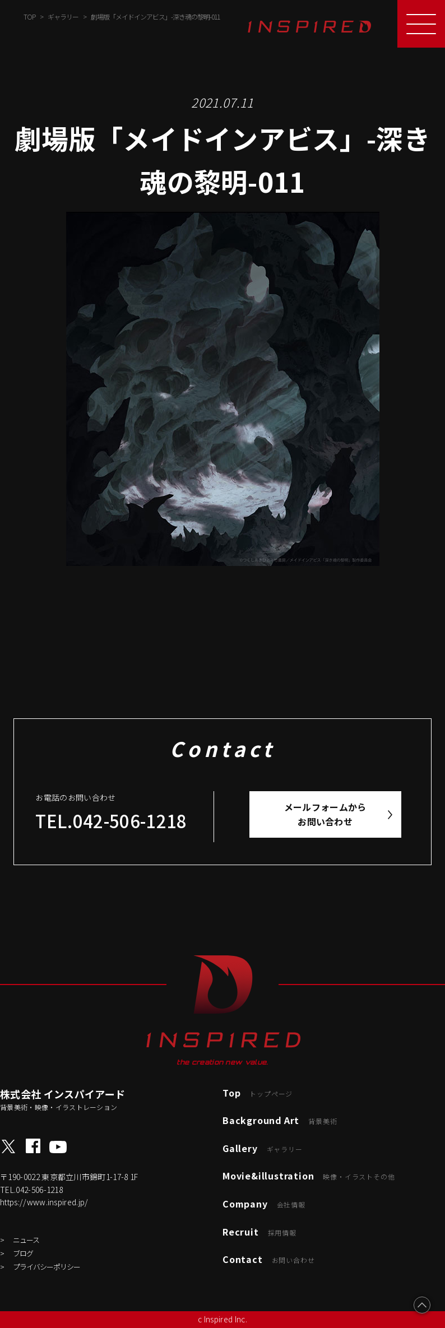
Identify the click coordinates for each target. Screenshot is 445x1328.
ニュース (26, 1239)
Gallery (262, 1148)
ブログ (23, 1253)
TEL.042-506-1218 (111, 821)
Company (263, 1203)
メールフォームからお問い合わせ (325, 814)
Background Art (279, 1120)
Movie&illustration (308, 1175)
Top (257, 1092)
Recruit (259, 1231)
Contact (268, 1259)
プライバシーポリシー (46, 1266)
